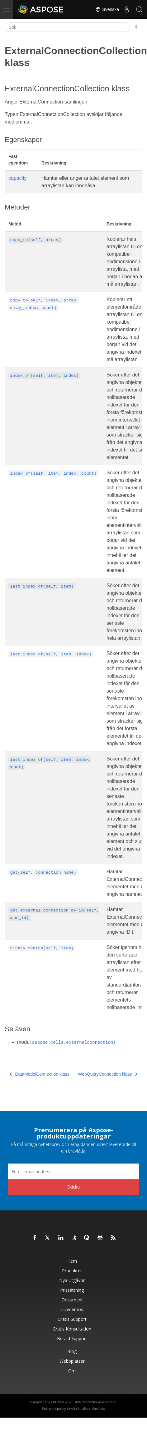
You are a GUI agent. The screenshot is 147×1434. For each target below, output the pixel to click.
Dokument (72, 1300)
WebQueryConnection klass (107, 1074)
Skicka (73, 1187)
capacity (17, 178)
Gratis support (72, 1319)
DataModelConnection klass (39, 1074)
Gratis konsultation (72, 1329)
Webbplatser (72, 1361)
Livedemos (72, 1309)
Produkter (72, 1271)
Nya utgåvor (72, 1280)
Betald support (72, 1338)
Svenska (107, 9)
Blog (72, 1351)
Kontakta (98, 1409)
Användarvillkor (78, 1409)
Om (72, 1371)
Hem (72, 1261)
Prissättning (72, 1290)
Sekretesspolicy (54, 1409)
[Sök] (67, 27)
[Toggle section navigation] (136, 27)
